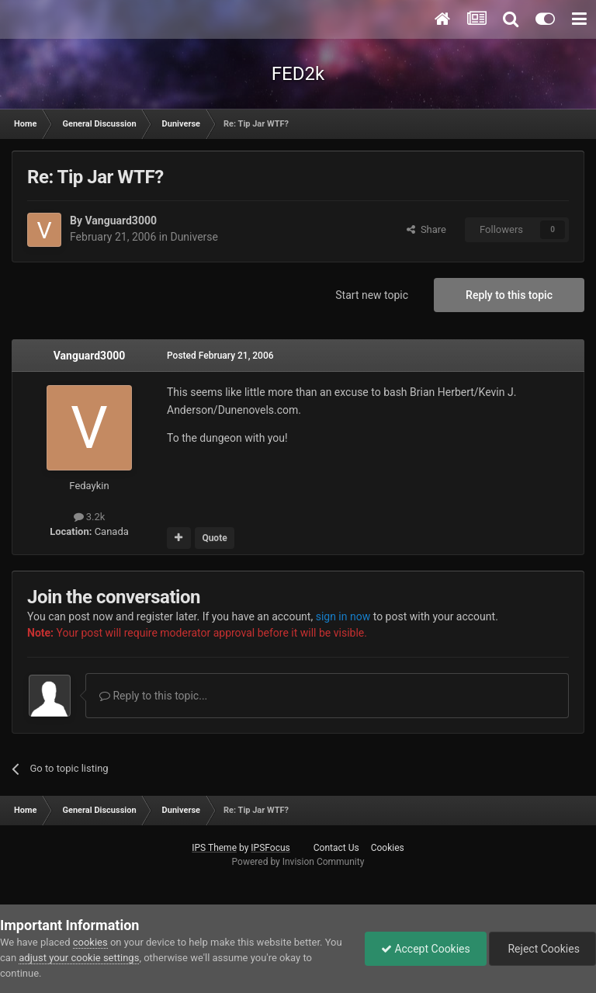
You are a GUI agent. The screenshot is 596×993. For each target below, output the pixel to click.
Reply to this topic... (153, 695)
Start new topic (371, 295)
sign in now (343, 616)
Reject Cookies (542, 949)
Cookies (387, 847)
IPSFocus (270, 847)
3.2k (90, 517)
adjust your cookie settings (79, 957)
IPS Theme (214, 847)
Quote (214, 538)
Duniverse (194, 237)
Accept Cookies (425, 949)
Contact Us (336, 847)
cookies (90, 942)
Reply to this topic (509, 295)
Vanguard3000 (121, 220)
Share (426, 229)
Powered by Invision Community (298, 861)
